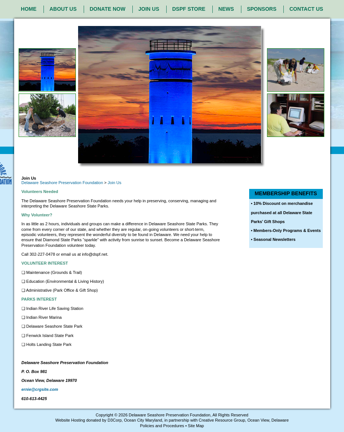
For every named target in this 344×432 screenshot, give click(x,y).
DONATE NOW (107, 9)
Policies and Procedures (162, 425)
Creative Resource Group (222, 420)
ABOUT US (63, 9)
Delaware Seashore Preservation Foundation (62, 182)
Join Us (115, 182)
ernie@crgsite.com (40, 389)
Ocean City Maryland (143, 420)
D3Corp (114, 420)
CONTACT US (306, 9)
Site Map (196, 425)
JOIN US (148, 9)
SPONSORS (261, 9)
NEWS (226, 9)
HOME (28, 9)
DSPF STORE (188, 9)
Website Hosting (70, 420)
